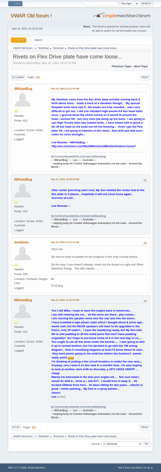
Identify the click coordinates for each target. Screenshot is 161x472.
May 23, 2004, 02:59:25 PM (65, 179)
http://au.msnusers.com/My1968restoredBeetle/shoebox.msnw (92, 146)
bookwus (21, 242)
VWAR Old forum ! (31, 15)
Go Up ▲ (148, 467)
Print (144, 77)
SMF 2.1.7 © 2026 (17, 467)
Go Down (18, 77)
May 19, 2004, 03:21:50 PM (65, 88)
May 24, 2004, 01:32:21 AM (65, 242)
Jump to (95, 443)
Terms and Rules (133, 467)
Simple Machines (36, 467)
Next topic (141, 66)
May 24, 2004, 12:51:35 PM (65, 300)
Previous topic (122, 66)
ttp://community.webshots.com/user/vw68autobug (78, 156)
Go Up (15, 427)
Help (120, 467)
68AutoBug (23, 89)
